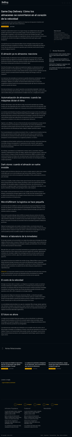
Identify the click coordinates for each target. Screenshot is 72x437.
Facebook (19, 404)
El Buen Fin (4, 271)
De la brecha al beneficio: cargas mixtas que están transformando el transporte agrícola (59, 364)
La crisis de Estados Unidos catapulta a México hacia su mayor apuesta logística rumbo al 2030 (60, 55)
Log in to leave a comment (8, 382)
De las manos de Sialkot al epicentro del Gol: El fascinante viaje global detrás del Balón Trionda (11, 364)
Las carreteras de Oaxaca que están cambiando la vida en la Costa (60, 68)
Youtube (56, 404)
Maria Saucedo (57, 31)
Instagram (29, 404)
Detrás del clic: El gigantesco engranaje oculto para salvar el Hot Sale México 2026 (59, 64)
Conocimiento (5, 26)
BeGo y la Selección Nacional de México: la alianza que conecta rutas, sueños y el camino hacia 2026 (59, 60)
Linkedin (39, 404)
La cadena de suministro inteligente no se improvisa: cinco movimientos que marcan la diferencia (35, 364)
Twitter (47, 404)
